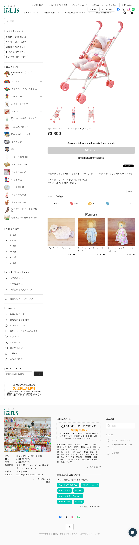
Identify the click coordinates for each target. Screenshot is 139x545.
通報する (131, 192)
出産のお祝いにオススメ (107, 12)
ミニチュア (16, 142)
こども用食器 (17, 187)
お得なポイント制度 (59, 5)
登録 (38, 373)
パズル (14, 111)
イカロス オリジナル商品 (24, 89)
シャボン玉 (16, 180)
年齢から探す (52, 12)
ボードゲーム (17, 96)
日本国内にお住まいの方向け (91, 158)
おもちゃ (15, 81)
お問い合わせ (127, 5)
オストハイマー (18, 202)
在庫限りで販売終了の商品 (24, 217)
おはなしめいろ (18, 172)
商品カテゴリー (30, 12)
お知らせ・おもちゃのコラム (104, 5)
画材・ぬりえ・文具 (20, 134)
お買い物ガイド (40, 5)
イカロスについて (79, 5)
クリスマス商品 (18, 195)
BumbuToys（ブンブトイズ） (23, 73)
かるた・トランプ (19, 104)
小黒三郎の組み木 (19, 127)
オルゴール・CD (19, 164)
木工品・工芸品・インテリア (24, 119)
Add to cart (91, 150)
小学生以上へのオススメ (77, 12)
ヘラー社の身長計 (19, 157)
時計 (13, 149)
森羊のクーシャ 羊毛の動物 (24, 210)
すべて (56, 203)
